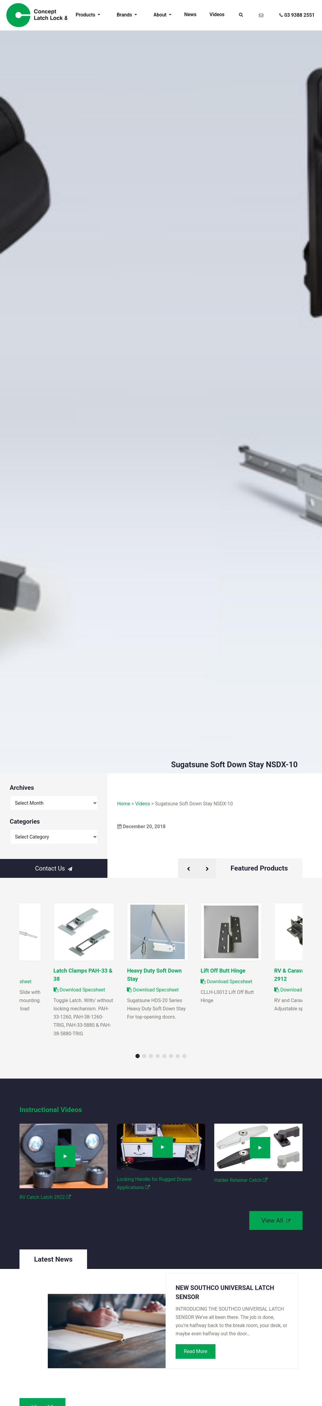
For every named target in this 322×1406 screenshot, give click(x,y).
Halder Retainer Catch (241, 1180)
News (190, 14)
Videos (216, 14)
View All (275, 1220)
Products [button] (86, 15)
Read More (195, 1351)
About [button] (160, 15)
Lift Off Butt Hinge (223, 970)
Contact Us (53, 868)
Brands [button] (125, 15)
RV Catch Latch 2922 (45, 1197)
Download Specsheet (153, 990)
